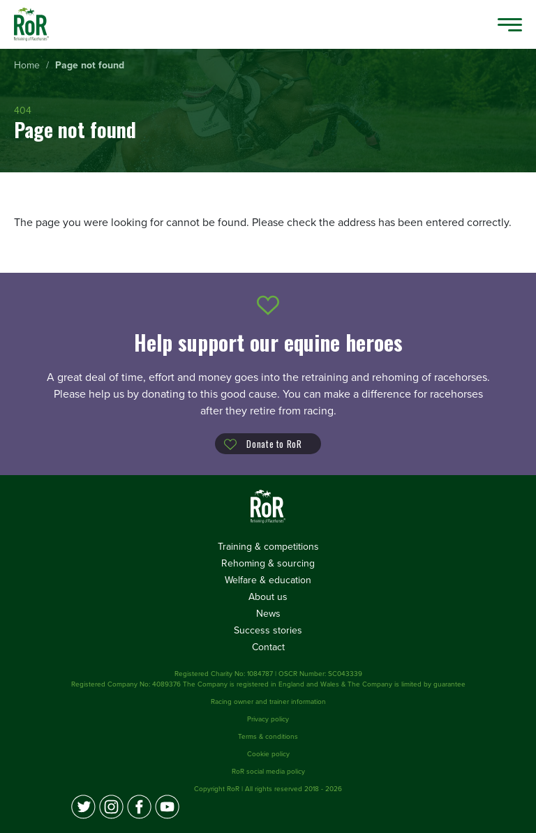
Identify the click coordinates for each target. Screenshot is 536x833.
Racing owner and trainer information (268, 702)
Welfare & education (268, 580)
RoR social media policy (268, 771)
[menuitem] (27, 66)
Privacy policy (268, 719)
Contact (268, 647)
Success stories (268, 630)
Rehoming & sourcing (268, 563)
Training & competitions (268, 547)
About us (268, 597)
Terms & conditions (268, 737)
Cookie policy (268, 754)
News (268, 614)
